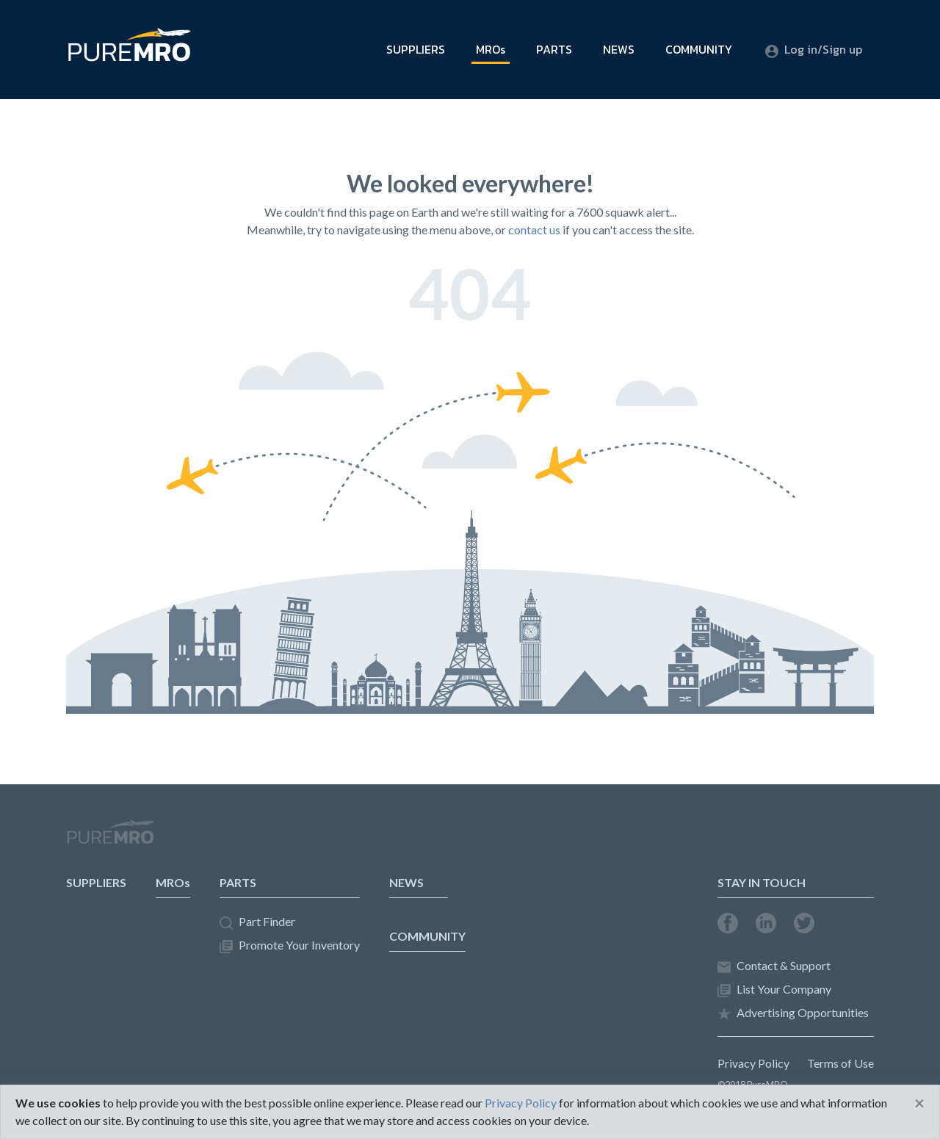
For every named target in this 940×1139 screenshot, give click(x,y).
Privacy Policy (753, 1063)
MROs (490, 49)
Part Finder (257, 922)
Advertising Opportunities (793, 1013)
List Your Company (774, 989)
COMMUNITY (698, 49)
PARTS (554, 49)
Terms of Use (840, 1063)
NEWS (618, 49)
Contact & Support (774, 966)
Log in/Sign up (813, 49)
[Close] (919, 1103)
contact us (534, 229)
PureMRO (110, 838)
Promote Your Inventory (290, 945)
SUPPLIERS (415, 49)
